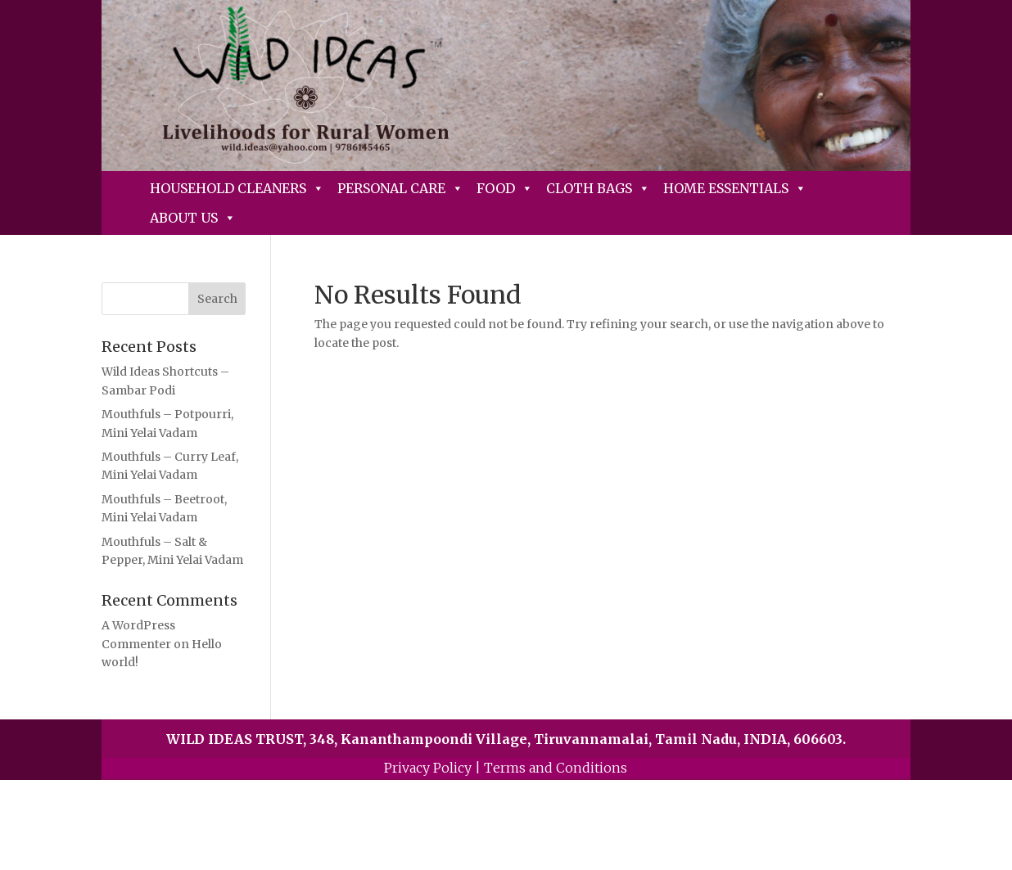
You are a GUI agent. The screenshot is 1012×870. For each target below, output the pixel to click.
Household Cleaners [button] (237, 188)
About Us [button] (193, 218)
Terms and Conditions (555, 768)
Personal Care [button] (400, 188)
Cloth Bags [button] (598, 188)
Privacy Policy (428, 768)
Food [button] (505, 188)
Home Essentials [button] (734, 188)
